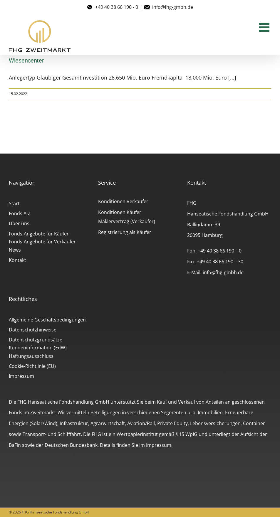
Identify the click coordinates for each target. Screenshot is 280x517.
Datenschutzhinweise (32, 329)
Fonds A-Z (20, 213)
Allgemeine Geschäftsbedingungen (47, 319)
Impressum (21, 376)
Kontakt (17, 260)
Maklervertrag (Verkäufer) (126, 221)
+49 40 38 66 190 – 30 (220, 261)
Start (14, 203)
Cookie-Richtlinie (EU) (32, 366)
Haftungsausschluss (31, 356)
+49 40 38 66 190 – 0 (220, 250)
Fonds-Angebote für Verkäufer (42, 241)
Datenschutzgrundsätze (35, 339)
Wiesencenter (26, 60)
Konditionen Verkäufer (123, 201)
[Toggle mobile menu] (265, 27)
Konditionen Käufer (119, 212)
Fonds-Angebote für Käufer (39, 233)
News (15, 250)
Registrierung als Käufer (124, 232)
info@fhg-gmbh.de (172, 7)
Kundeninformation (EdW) (38, 347)
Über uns (19, 223)
